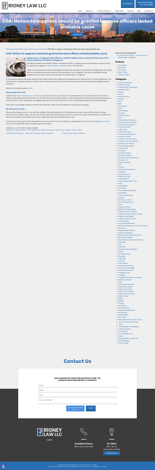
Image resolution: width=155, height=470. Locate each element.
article (30, 88)
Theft (120, 324)
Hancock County (124, 207)
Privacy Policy (86, 465)
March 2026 (122, 72)
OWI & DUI (122, 247)
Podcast (130, 11)
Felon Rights (123, 186)
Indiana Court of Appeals (127, 212)
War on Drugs (123, 343)
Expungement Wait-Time (127, 181)
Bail (119, 101)
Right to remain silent (126, 294)
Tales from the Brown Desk (128, 322)
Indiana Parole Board (126, 216)
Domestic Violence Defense (128, 158)
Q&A (120, 282)
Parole (120, 252)
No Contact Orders (125, 237)
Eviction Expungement (126, 169)
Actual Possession (125, 83)
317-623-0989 (145, 3)
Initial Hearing (123, 221)
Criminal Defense (103, 11)
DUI (119, 165)
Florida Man (122, 193)
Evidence (121, 172)
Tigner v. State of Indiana (74, 130)
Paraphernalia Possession (127, 249)
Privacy (73, 409)
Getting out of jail (125, 200)
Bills (119, 104)
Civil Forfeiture (124, 115)
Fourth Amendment (40, 49)
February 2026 (123, 75)
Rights (120, 298)
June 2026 (122, 65)
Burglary (121, 113)
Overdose (121, 242)
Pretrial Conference (125, 270)
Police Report (123, 263)
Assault (121, 99)
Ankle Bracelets (124, 85)
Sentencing (122, 313)
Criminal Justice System (127, 139)
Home (80, 11)
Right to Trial (123, 296)
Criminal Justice (124, 136)
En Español (128, 3)
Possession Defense (125, 266)
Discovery (122, 151)
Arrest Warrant (123, 97)
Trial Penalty (123, 331)
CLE (119, 118)
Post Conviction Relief (126, 268)
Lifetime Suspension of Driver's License (133, 226)
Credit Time (122, 129)
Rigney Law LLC (104, 121)
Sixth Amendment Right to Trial (130, 320)
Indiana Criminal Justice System (130, 214)
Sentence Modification (126, 310)
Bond (120, 108)
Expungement (123, 179)
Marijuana (122, 228)
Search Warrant (124, 308)
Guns (120, 205)
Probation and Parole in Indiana (130, 277)
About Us (89, 11)
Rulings (121, 303)
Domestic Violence (125, 155)
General (121, 198)
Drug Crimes (123, 160)
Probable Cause (60, 130)
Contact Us (149, 11)
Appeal (120, 92)
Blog (139, 11)
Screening (122, 305)
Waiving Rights (123, 341)
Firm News (122, 188)
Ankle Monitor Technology (128, 87)
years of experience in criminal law (29, 96)
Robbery (121, 301)
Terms (77, 409)
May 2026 (122, 68)
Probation (122, 275)
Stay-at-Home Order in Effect (73, 133)
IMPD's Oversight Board (127, 209)
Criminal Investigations (127, 134)
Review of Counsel (125, 289)
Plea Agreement (124, 254)
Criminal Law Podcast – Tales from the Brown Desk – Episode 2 (132, 56)
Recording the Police (126, 284)
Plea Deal (121, 256)
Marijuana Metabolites (126, 230)
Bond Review (123, 111)
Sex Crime (122, 317)
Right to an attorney (126, 291)
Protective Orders (125, 280)
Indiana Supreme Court (127, 219)
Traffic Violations (124, 329)
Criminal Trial (123, 148)
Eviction (121, 167)
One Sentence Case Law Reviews (130, 240)
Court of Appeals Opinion (18, 130)
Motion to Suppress (47, 130)
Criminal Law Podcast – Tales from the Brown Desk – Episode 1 (30, 133)
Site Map (94, 465)
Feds (120, 183)
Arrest (120, 94)
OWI (119, 245)
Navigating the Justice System (130, 235)
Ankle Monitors (123, 90)
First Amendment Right (127, 190)
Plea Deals (122, 259)
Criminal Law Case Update (128, 141)
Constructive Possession (127, 122)
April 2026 (122, 70)
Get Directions (111, 453)
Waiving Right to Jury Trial (128, 338)
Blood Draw (122, 106)
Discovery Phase (124, 153)
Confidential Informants (127, 120)
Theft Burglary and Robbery (128, 327)
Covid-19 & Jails (124, 127)
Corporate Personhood (126, 125)
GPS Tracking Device (126, 202)
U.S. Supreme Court (125, 334)
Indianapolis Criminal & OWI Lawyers (17, 49)
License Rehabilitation (126, 223)
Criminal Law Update (126, 146)
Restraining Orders (125, 287)
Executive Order (124, 176)
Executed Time (124, 174)
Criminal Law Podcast (126, 144)
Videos (120, 336)
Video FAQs (119, 11)
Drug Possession (124, 162)
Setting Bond (123, 315)
